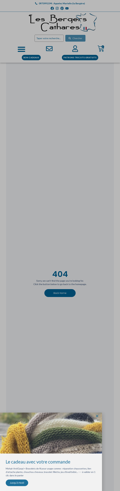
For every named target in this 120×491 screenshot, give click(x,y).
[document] (60, 245)
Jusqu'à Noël (17, 484)
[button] (97, 417)
